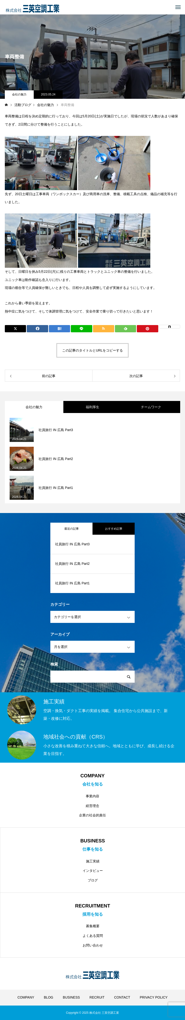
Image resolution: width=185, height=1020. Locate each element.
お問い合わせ (93, 945)
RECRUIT (97, 997)
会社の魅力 (19, 94)
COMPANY (25, 997)
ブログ (93, 880)
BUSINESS (71, 997)
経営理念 (92, 806)
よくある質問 (93, 936)
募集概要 (92, 926)
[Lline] (81, 328)
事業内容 (92, 796)
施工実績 (92, 861)
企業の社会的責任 (92, 815)
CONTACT (122, 997)
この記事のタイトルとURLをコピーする (92, 350)
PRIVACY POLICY (153, 997)
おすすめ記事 (113, 528)
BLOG (48, 997)
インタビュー (93, 871)
